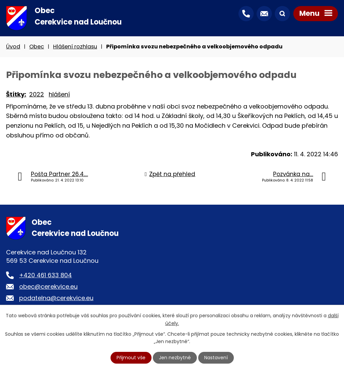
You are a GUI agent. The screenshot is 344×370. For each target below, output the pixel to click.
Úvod (13, 46)
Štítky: (16, 94)
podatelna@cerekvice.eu (56, 298)
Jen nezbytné (175, 357)
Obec (36, 46)
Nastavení (216, 357)
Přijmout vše (131, 357)
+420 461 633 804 (45, 275)
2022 (36, 94)
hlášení (59, 94)
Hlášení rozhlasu (75, 46)
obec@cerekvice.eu (48, 286)
